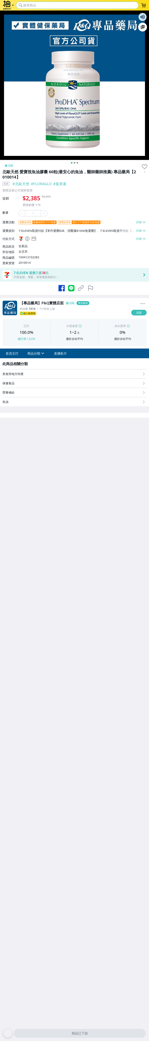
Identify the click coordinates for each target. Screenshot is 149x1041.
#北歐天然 (20, 183)
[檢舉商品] (90, 288)
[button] (12, 353)
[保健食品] (74, 383)
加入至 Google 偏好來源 (143, 27)
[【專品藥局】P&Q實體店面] (74, 303)
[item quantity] (33, 213)
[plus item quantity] (44, 213)
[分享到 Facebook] (61, 288)
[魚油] (74, 401)
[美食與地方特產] (74, 373)
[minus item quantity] (22, 213)
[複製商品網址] (81, 288)
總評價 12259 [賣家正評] (26, 339)
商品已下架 (80, 1033)
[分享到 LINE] (71, 288)
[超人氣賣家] (74, 313)
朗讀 (143, 17)
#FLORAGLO (41, 183)
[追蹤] (139, 312)
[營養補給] (74, 392)
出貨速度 (72, 326)
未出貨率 (120, 326)
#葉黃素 (59, 183)
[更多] (143, 304)
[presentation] (145, 167)
